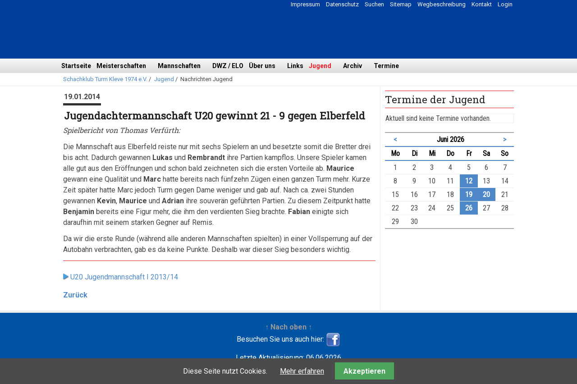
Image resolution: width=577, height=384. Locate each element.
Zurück (75, 295)
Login (505, 4)
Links (295, 65)
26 (468, 208)
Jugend (320, 65)
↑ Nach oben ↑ (288, 327)
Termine (386, 65)
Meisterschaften (121, 65)
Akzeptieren (364, 371)
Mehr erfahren (302, 371)
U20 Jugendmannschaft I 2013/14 (124, 277)
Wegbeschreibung (441, 4)
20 (486, 194)
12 (468, 181)
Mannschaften (179, 65)
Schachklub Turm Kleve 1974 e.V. (105, 79)
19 (468, 194)
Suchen (374, 4)
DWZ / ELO (227, 65)
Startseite (76, 65)
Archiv (352, 65)
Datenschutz (342, 4)
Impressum (305, 4)
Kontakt (482, 4)
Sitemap (401, 4)
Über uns (262, 65)
